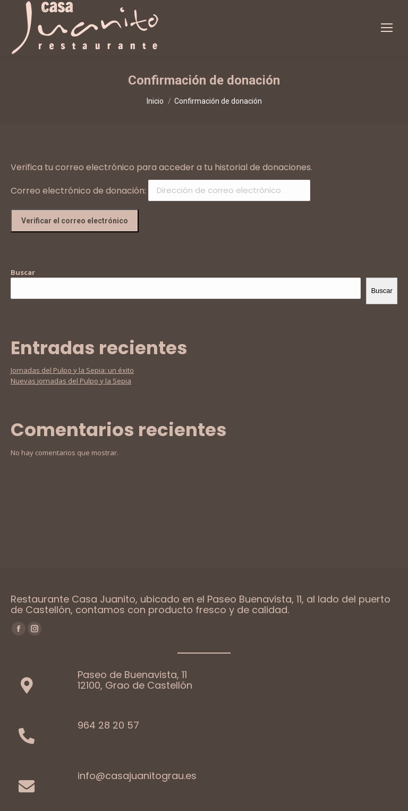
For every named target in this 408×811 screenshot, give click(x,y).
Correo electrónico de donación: (78, 190)
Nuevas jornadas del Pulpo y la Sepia (71, 381)
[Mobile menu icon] (386, 27)
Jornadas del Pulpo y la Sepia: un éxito (72, 370)
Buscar (23, 272)
